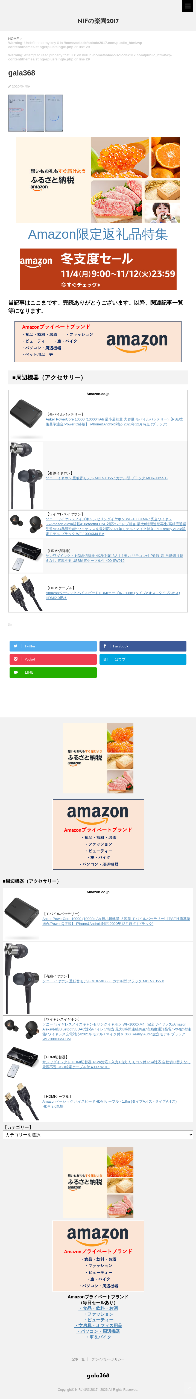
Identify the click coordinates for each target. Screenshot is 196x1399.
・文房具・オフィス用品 (98, 1325)
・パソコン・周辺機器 (98, 1331)
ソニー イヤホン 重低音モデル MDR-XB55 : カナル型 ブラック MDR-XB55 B (107, 478)
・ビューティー (98, 1320)
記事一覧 (78, 1359)
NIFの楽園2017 (98, 21)
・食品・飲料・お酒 (98, 1308)
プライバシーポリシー (108, 1359)
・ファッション (98, 1314)
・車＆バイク (98, 1337)
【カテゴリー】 (18, 1127)
